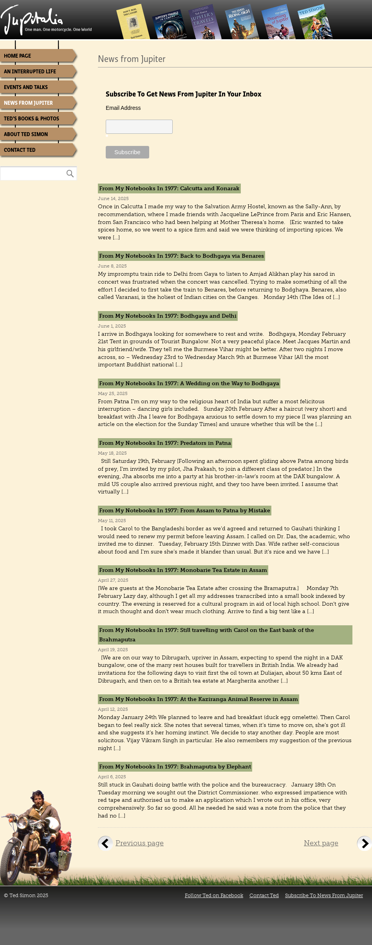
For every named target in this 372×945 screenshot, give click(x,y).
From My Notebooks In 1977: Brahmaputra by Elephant (175, 766)
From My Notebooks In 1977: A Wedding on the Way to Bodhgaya (189, 383)
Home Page (17, 56)
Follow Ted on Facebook (214, 895)
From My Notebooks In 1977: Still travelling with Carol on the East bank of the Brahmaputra (206, 635)
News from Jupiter (28, 103)
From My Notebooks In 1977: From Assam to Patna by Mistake (184, 510)
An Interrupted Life (30, 71)
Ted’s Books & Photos (31, 118)
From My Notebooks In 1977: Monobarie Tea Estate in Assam (183, 570)
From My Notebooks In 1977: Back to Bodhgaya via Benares (181, 256)
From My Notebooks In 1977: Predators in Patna (165, 443)
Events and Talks (26, 87)
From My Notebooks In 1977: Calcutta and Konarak (169, 188)
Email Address (123, 108)
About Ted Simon (26, 134)
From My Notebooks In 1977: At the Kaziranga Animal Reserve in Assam (198, 699)
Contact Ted (20, 150)
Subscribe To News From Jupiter (324, 895)
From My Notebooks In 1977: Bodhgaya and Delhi (168, 316)
